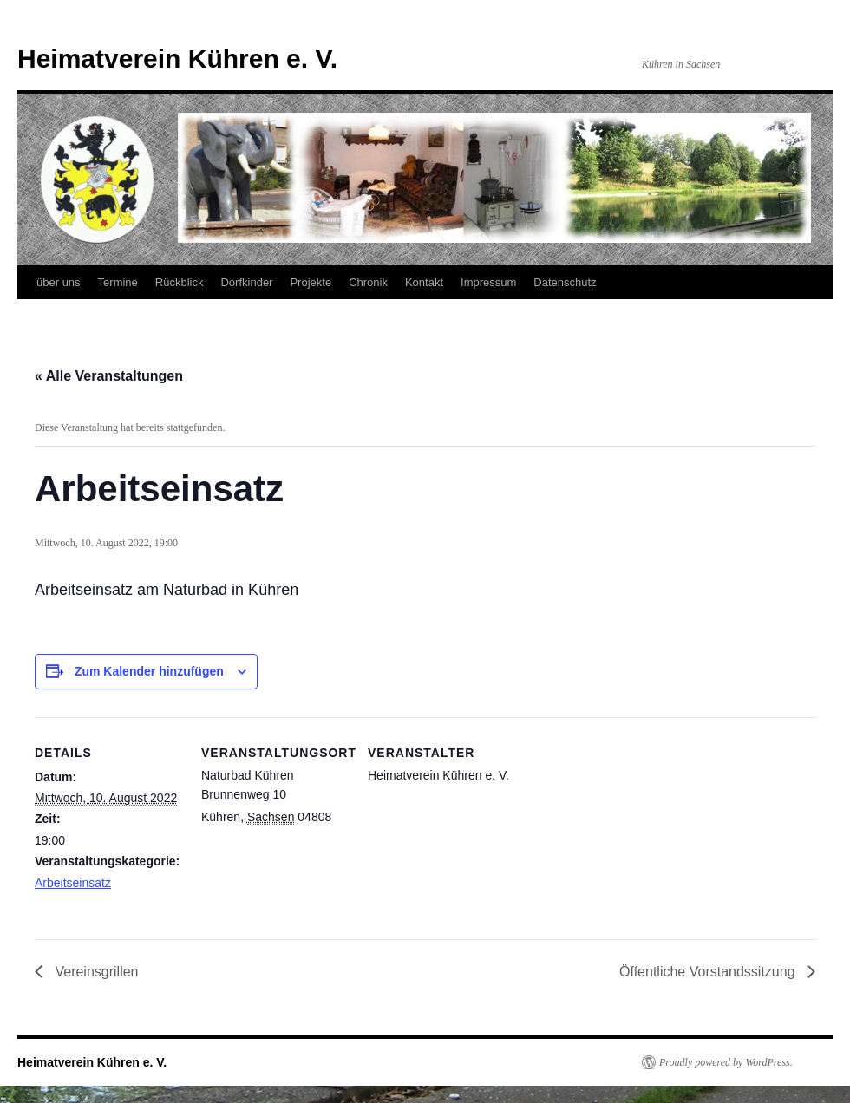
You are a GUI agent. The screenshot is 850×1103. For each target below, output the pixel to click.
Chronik (368, 282)
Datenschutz (564, 282)
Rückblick (179, 282)
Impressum (488, 282)
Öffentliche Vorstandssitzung (709, 971)
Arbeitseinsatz (73, 883)
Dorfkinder (246, 282)
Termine (118, 282)
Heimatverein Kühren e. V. (177, 58)
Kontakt (424, 282)
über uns (58, 282)
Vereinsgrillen (95, 971)
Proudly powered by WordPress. (726, 1062)
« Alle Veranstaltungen (109, 376)
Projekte (310, 282)
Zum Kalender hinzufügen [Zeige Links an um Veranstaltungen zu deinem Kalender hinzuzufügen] (149, 671)
